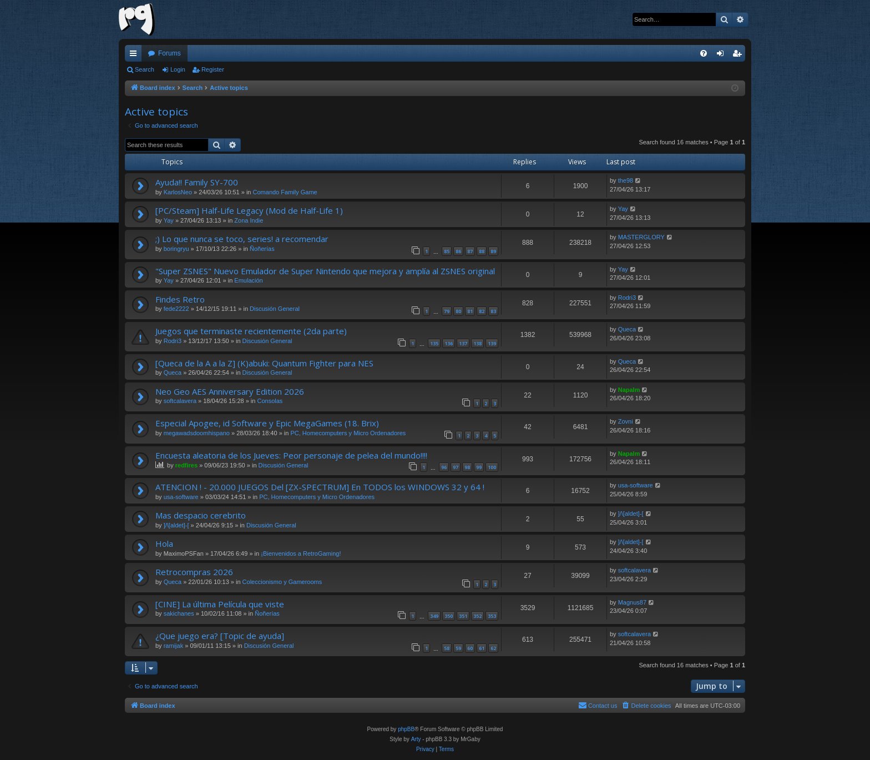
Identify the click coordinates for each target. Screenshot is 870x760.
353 (492, 616)
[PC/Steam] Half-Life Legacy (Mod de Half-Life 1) (249, 210)
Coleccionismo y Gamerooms (282, 581)
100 (492, 467)
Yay (169, 220)
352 (477, 616)
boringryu (176, 248)
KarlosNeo (178, 192)
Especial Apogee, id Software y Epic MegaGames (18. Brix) (267, 423)
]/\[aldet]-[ (176, 525)
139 (492, 343)
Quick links (135, 55)
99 (479, 467)
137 (463, 343)
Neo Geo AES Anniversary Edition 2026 (229, 391)
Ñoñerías (262, 248)
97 (455, 467)
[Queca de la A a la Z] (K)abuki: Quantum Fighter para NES (264, 363)
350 (448, 616)
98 (467, 467)
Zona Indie (248, 220)
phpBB (406, 729)
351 (463, 616)
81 (470, 311)
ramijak (173, 645)
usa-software (181, 497)
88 (481, 251)
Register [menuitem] (739, 55)
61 (481, 648)
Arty (416, 739)
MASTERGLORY (641, 237)
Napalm (629, 389)
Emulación (248, 280)
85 (446, 251)
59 (458, 648)
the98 (626, 180)
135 (434, 343)
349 (434, 616)
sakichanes (179, 613)
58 (446, 648)
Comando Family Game (285, 192)
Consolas (270, 400)
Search (144, 69)
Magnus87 (632, 602)
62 (493, 648)
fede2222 (176, 308)
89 (493, 251)
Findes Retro (180, 299)
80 (458, 311)
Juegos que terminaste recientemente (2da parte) (251, 330)
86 (458, 251)
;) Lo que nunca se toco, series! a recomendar (241, 238)
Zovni (625, 421)
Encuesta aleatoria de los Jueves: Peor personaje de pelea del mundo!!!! (291, 455)
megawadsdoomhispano (197, 433)
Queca (627, 329)
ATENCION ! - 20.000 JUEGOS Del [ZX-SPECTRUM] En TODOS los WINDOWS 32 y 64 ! (319, 486)
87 (470, 251)
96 (444, 467)
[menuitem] (703, 53)
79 (446, 311)
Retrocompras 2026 (194, 571)
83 (493, 311)
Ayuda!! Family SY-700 (196, 182)
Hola (164, 543)
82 (481, 311)
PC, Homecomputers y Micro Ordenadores (348, 433)
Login (177, 69)
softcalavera (180, 400)
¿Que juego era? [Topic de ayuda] (219, 635)
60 (470, 648)
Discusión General (275, 308)
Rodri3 (627, 297)
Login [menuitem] (723, 55)
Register (212, 69)
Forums (169, 53)
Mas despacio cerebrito (200, 515)
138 (477, 343)
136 (448, 343)
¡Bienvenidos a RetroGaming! (301, 553)
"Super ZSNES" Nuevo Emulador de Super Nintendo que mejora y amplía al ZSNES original (325, 270)
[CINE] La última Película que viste (219, 604)
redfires (186, 465)
